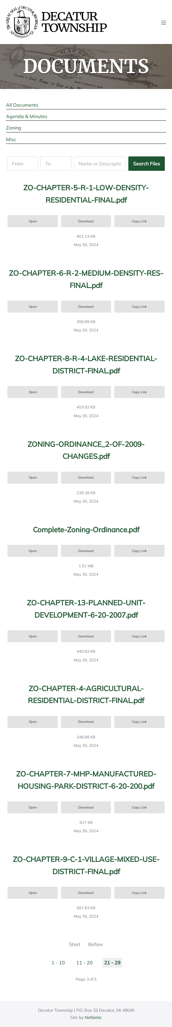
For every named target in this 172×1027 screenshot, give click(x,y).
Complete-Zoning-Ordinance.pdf (86, 529)
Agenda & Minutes (26, 116)
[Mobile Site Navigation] (163, 22)
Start (74, 944)
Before (95, 944)
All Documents (22, 105)
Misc (11, 139)
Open (33, 221)
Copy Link (139, 221)
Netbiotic (93, 1017)
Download (86, 221)
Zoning (13, 128)
